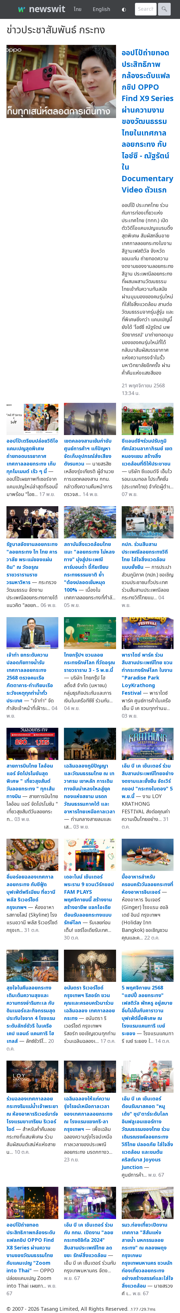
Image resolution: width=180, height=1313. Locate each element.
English (101, 9)
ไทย (77, 9)
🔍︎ (164, 9)
